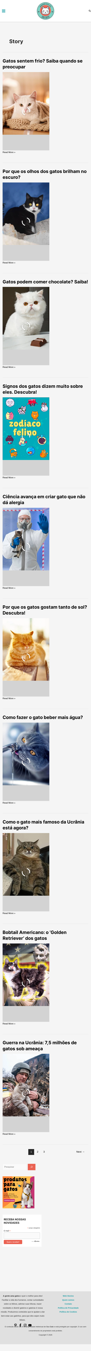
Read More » (9, 153)
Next (80, 1152)
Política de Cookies (68, 1313)
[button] (90, 11)
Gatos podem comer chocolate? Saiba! (45, 282)
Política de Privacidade (68, 1309)
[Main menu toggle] (3, 11)
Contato (68, 1305)
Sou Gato (49, 1327)
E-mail (7, 1232)
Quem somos (68, 1301)
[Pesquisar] (32, 1168)
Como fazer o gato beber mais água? (43, 718)
